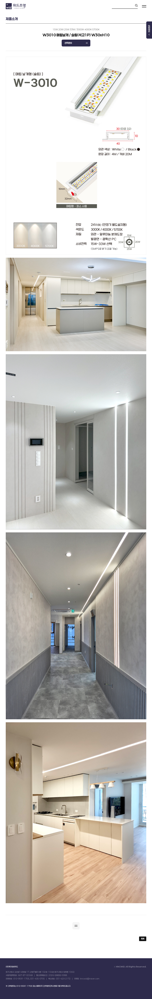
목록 (142, 939)
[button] (76, 925)
